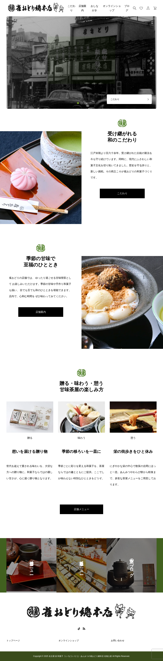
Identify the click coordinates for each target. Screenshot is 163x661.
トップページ (13, 640)
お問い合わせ (117, 640)
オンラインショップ (112, 8)
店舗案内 (82, 8)
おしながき (94, 8)
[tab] (78, 103)
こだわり (71, 8)
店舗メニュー (81, 509)
